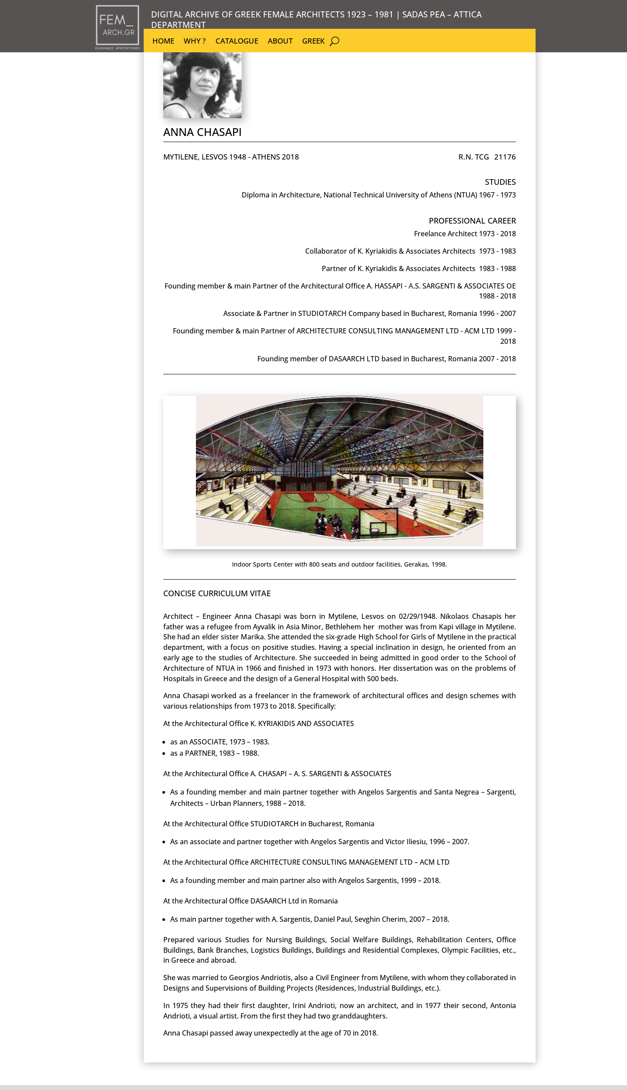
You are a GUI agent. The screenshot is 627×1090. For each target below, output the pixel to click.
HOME (163, 42)
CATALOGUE (237, 42)
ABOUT (280, 42)
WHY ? (195, 42)
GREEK (313, 42)
